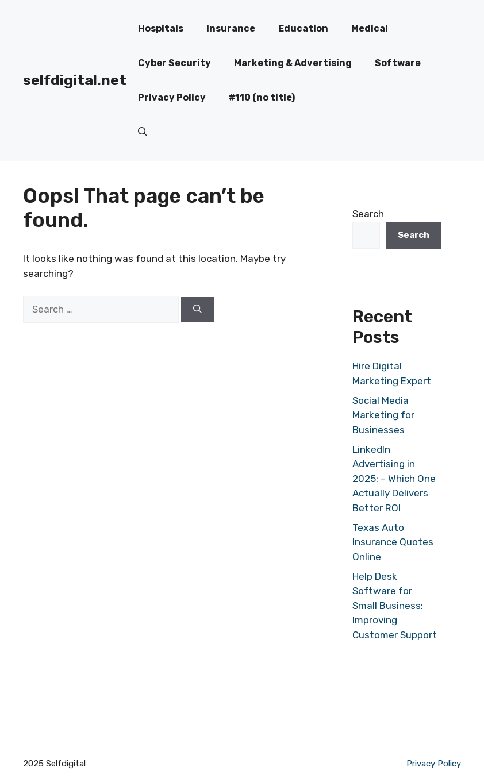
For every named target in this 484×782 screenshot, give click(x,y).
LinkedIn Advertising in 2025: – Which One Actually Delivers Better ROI (394, 479)
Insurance (230, 28)
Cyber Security (174, 62)
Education (303, 28)
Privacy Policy (172, 97)
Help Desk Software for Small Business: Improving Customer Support (394, 606)
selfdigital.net (74, 80)
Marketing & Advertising (293, 62)
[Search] (197, 310)
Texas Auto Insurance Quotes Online (392, 542)
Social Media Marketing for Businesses (383, 415)
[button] (142, 132)
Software (398, 62)
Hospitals (160, 28)
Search (368, 213)
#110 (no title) (262, 97)
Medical (369, 28)
